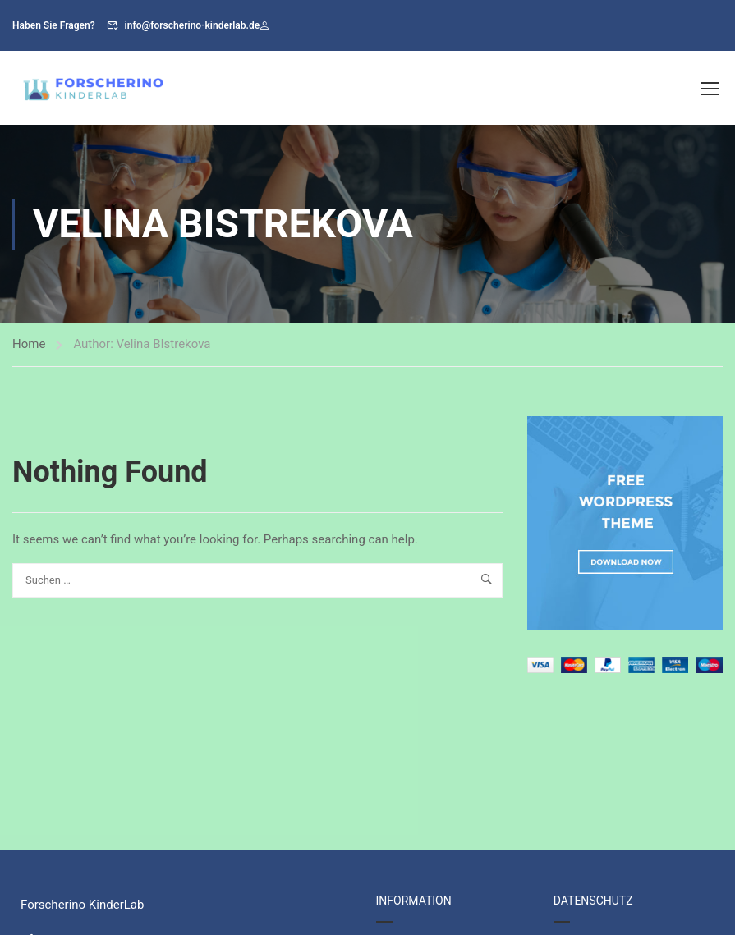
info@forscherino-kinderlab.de (192, 25)
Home (28, 344)
